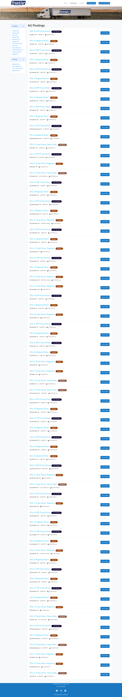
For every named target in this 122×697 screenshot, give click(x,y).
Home (65, 3)
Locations (15, 26)
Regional (16, 70)
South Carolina (17, 50)
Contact (82, 3)
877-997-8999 (61, 686)
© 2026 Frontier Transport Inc (61, 684)
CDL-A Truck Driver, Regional (42, 163)
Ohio (14, 46)
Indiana (15, 37)
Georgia (15, 33)
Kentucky (16, 39)
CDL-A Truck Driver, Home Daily (43, 144)
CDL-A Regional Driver (39, 40)
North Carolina (17, 43)
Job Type (14, 59)
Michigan (15, 41)
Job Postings (73, 3)
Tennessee (16, 52)
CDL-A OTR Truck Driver (40, 31)
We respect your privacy (61, 694)
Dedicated (16, 64)
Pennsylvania (16, 48)
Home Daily (16, 66)
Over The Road (17, 68)
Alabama (15, 31)
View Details (105, 33)
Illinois (15, 35)
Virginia (15, 54)
